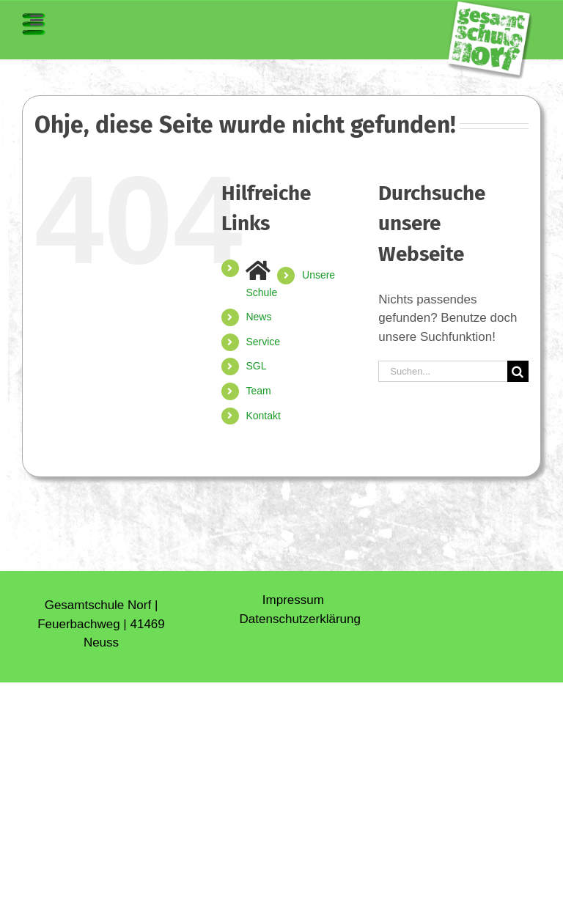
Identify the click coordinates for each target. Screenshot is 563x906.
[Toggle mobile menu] (33, 24)
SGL (256, 366)
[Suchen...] (442, 371)
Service (263, 341)
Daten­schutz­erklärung (300, 619)
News (258, 317)
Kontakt (263, 415)
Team (258, 391)
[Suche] (518, 371)
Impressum (293, 600)
